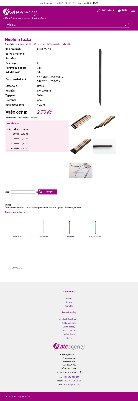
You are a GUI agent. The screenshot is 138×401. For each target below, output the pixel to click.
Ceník (69, 338)
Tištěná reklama (69, 330)
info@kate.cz (46, 3)
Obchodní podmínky (69, 319)
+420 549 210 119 (65, 3)
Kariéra (69, 302)
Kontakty (69, 305)
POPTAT (49, 192)
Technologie (69, 334)
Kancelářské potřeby (29, 44)
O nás (69, 298)
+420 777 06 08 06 (72, 380)
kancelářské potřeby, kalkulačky (56, 44)
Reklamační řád (69, 323)
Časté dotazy (69, 326)
